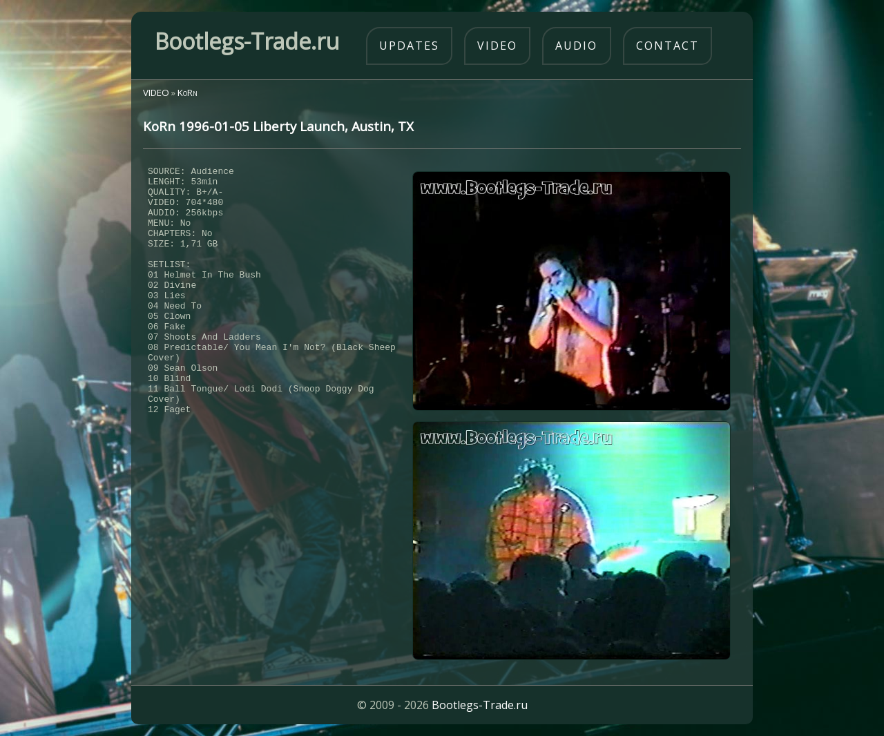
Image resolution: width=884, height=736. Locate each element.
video (497, 45)
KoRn (187, 92)
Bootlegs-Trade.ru (480, 705)
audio (576, 45)
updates (409, 45)
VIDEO (156, 92)
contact (667, 45)
